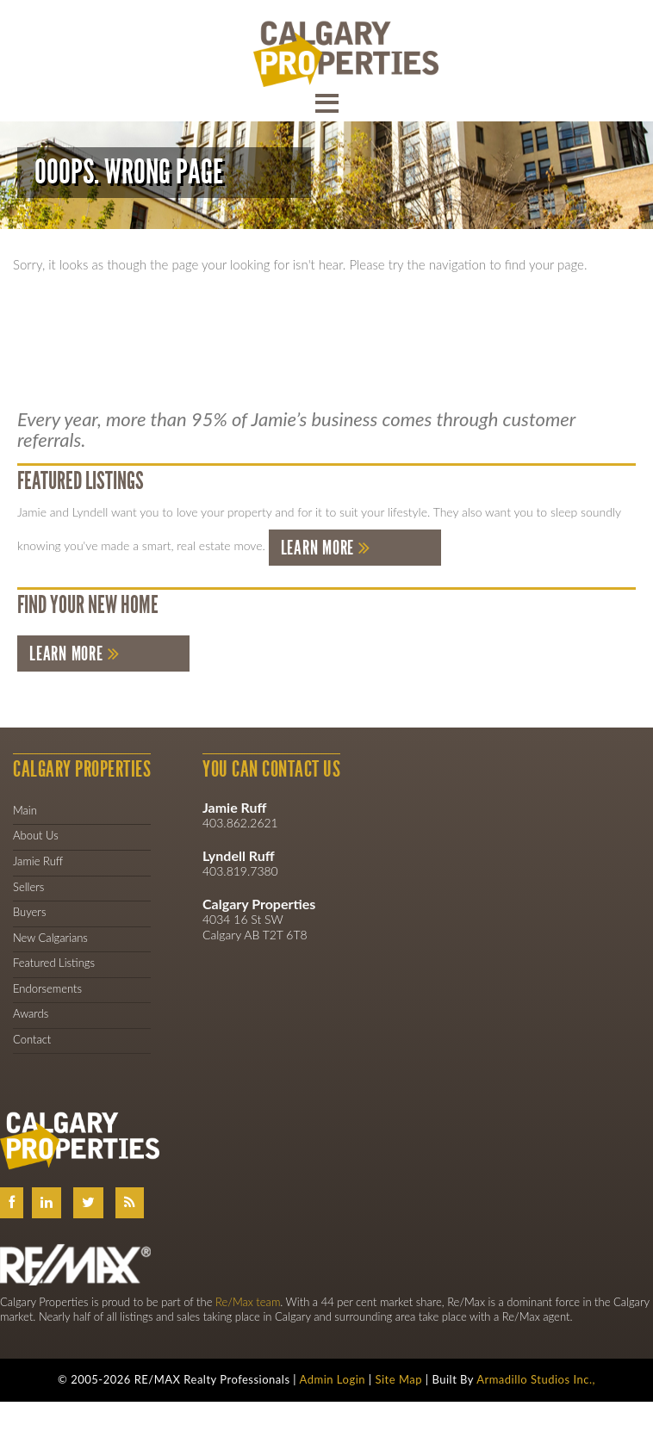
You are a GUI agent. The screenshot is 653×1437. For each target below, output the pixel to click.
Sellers (28, 887)
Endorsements (47, 988)
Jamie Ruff (38, 861)
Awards (30, 1013)
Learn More (318, 548)
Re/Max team (247, 1302)
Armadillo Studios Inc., (535, 1379)
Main (25, 810)
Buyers (29, 912)
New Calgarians (50, 938)
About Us (36, 835)
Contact (32, 1039)
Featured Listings (54, 962)
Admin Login (333, 1379)
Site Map (398, 1379)
